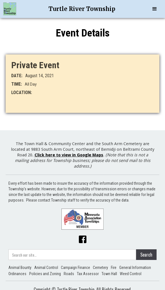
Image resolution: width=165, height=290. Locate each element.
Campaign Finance (75, 267)
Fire (113, 267)
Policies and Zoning (45, 273)
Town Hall (109, 273)
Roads (69, 273)
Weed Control (130, 273)
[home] (10, 9)
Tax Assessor (88, 273)
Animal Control (46, 267)
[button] (154, 9)
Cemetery (100, 267)
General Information (135, 267)
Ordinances (17, 273)
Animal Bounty (19, 267)
